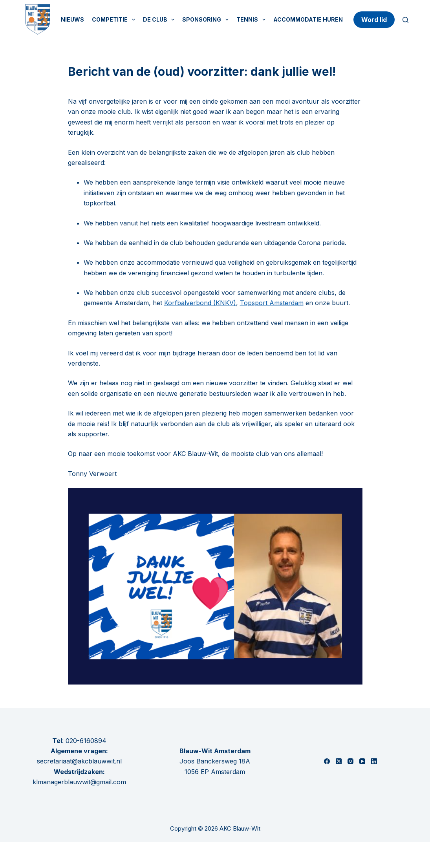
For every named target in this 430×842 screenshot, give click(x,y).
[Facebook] (327, 761)
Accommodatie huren (308, 19)
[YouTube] (362, 761)
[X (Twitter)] (339, 761)
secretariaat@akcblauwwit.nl (79, 761)
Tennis (252, 19)
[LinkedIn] (374, 761)
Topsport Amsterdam (272, 303)
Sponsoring (207, 19)
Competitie (115, 19)
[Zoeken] (405, 20)
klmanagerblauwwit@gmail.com (79, 782)
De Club (160, 19)
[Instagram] (350, 761)
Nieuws (72, 19)
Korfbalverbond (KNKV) (200, 303)
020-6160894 (86, 741)
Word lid (374, 20)
